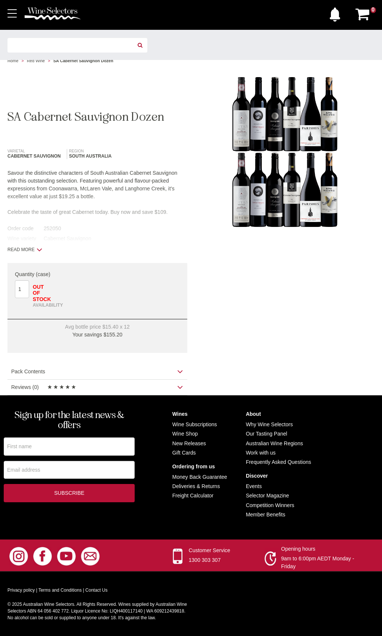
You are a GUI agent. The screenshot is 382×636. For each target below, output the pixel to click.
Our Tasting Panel (266, 434)
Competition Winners (270, 505)
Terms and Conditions (60, 590)
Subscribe (69, 493)
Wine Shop (185, 434)
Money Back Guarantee (199, 477)
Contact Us (96, 590)
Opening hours (298, 549)
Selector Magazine (267, 496)
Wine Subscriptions (194, 424)
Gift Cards (184, 453)
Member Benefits (265, 515)
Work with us (261, 453)
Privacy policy (21, 590)
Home (12, 60)
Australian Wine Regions (274, 443)
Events (254, 486)
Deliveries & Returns (196, 486)
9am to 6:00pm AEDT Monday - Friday (317, 562)
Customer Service (209, 550)
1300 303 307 (205, 560)
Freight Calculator (193, 496)
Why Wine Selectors (269, 424)
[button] (337, 12)
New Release (187, 443)
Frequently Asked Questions (278, 462)
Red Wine (36, 60)
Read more (24, 249)
